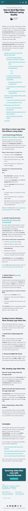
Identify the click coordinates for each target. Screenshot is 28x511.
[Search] (20, 2)
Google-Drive (5, 486)
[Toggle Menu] (26, 2)
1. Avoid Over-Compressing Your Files (15, 100)
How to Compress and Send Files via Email (14, 451)
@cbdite (15, 19)
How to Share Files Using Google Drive (13, 453)
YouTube (18, 275)
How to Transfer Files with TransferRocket (12, 266)
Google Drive (7, 137)
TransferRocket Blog (20, 508)
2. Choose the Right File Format (14, 102)
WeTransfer (16, 220)
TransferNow (6, 222)
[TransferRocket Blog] (3, 2)
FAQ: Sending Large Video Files (12, 105)
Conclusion (7, 120)
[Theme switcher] (23, 2)
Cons (12, 73)
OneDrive (21, 137)
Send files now (14, 478)
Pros (12, 70)
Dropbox (14, 137)
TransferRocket (7, 220)
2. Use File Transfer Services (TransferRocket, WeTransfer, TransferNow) (13, 77)
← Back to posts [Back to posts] (6, 498)
